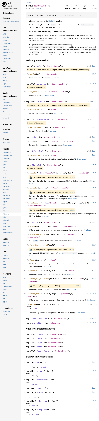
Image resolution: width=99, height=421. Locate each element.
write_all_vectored (39, 279)
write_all (34, 271)
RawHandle (60, 127)
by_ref (33, 304)
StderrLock (53, 66)
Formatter (54, 141)
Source (38, 8)
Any (37, 362)
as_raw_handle (37, 127)
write (32, 226)
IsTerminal (38, 151)
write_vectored (37, 234)
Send (40, 338)
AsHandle (41, 84)
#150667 (71, 177)
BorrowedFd (52, 74)
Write (35, 222)
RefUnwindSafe (39, 319)
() (87, 173)
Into (42, 173)
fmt (31, 141)
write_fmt (34, 294)
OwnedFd (49, 173)
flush (32, 260)
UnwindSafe (38, 323)
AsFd (39, 66)
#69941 (71, 250)
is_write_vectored (39, 245)
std (9, 3)
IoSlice (69, 234)
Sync (40, 342)
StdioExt (36, 165)
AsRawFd (41, 101)
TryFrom (43, 401)
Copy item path (49, 5)
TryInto (43, 409)
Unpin (39, 346)
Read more (54, 78)
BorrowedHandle (58, 92)
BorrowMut (40, 379)
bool (55, 155)
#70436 (77, 286)
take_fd (33, 188)
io (30, 3)
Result (72, 141)
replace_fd (35, 203)
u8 (56, 226)
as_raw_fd (34, 109)
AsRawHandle (43, 119)
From (37, 388)
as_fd (32, 74)
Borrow (38, 371)
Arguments (63, 294)
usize (73, 226)
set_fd (33, 173)
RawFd (53, 109)
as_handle (34, 92)
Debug (35, 137)
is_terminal (35, 155)
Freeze (40, 334)
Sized (37, 309)
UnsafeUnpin (43, 351)
